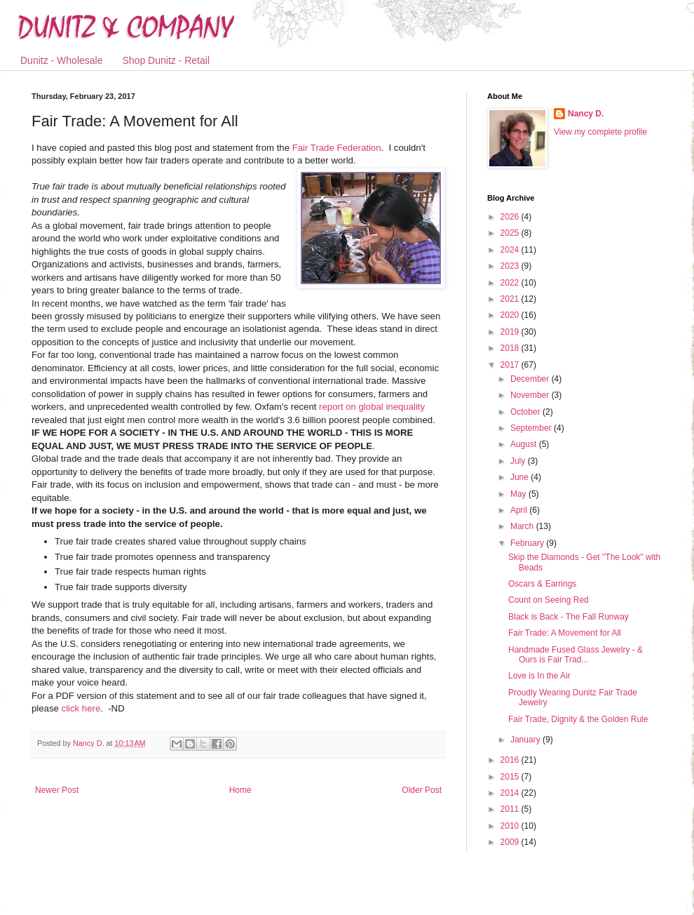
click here (81, 708)
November (531, 395)
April (519, 510)
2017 (511, 365)
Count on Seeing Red (548, 600)
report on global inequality (372, 406)
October (526, 412)
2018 (511, 348)
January (526, 739)
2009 (511, 842)
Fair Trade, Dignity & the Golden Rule (578, 719)
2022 (511, 283)
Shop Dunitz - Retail (166, 60)
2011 (511, 809)
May (519, 494)
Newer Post (57, 790)
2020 (511, 315)
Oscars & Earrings (542, 584)
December (531, 379)
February (528, 543)
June (520, 477)
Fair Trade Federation (336, 147)
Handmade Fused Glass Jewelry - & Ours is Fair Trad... (575, 654)
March (523, 526)
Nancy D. (586, 114)
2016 (511, 760)
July (519, 461)
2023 (511, 266)
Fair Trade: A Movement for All (564, 633)
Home (240, 790)
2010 (511, 826)
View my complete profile (600, 132)
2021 (511, 299)
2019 (511, 332)
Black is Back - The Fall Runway (568, 617)
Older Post (422, 790)
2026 (511, 217)
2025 (511, 233)
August (524, 444)
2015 (511, 777)
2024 (511, 250)
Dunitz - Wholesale (61, 60)
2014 (511, 793)
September (532, 428)
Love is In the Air (539, 676)
